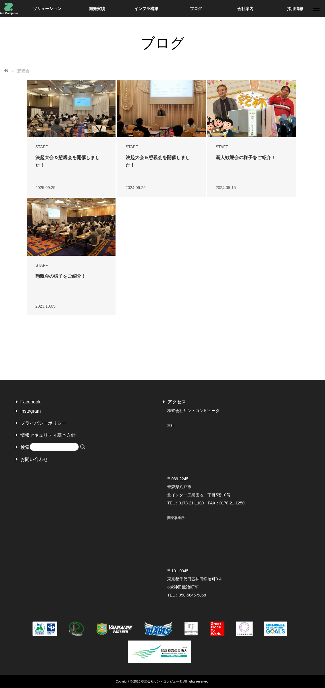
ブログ (196, 8)
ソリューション (47, 8)
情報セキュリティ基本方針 (48, 435)
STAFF (41, 146)
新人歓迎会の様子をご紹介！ (246, 157)
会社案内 (245, 8)
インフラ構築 (146, 8)
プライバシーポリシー (43, 423)
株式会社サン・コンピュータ (161, 681)
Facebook (30, 401)
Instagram (30, 411)
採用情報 (295, 8)
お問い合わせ (34, 459)
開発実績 (97, 8)
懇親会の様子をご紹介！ (60, 276)
